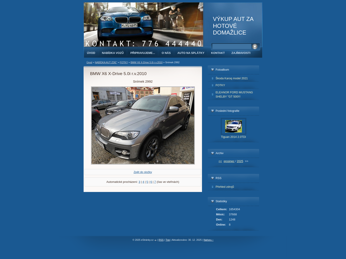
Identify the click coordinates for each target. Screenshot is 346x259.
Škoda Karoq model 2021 (232, 78)
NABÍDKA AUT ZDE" (106, 62)
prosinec (229, 161)
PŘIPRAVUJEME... (142, 53)
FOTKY (124, 62)
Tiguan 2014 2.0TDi (233, 137)
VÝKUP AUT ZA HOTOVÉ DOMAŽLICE (233, 26)
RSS (161, 240)
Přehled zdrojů (225, 186)
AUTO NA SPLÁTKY (190, 53)
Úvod (91, 53)
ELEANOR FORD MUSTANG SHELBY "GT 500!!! (234, 94)
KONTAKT (218, 53)
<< (220, 161)
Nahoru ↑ (208, 240)
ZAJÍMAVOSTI (240, 53)
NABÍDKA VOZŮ (113, 53)
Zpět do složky (143, 172)
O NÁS (166, 53)
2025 (240, 161)
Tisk (168, 240)
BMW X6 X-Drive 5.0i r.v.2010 (146, 62)
